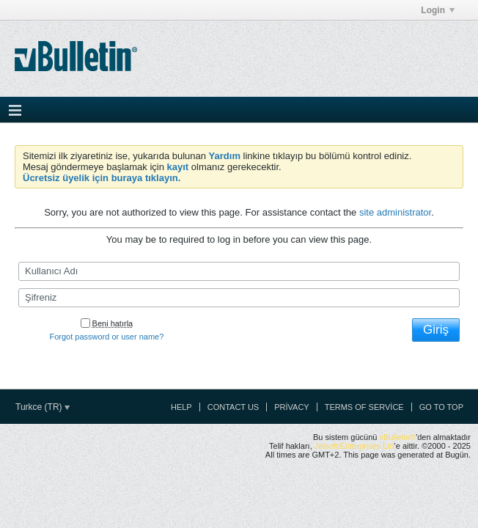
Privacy (291, 407)
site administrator (395, 212)
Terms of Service (364, 407)
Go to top (441, 407)
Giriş (436, 330)
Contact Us (233, 407)
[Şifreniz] (239, 297)
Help (181, 407)
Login (438, 10)
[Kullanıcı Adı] (239, 271)
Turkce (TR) (42, 407)
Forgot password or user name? (106, 336)
